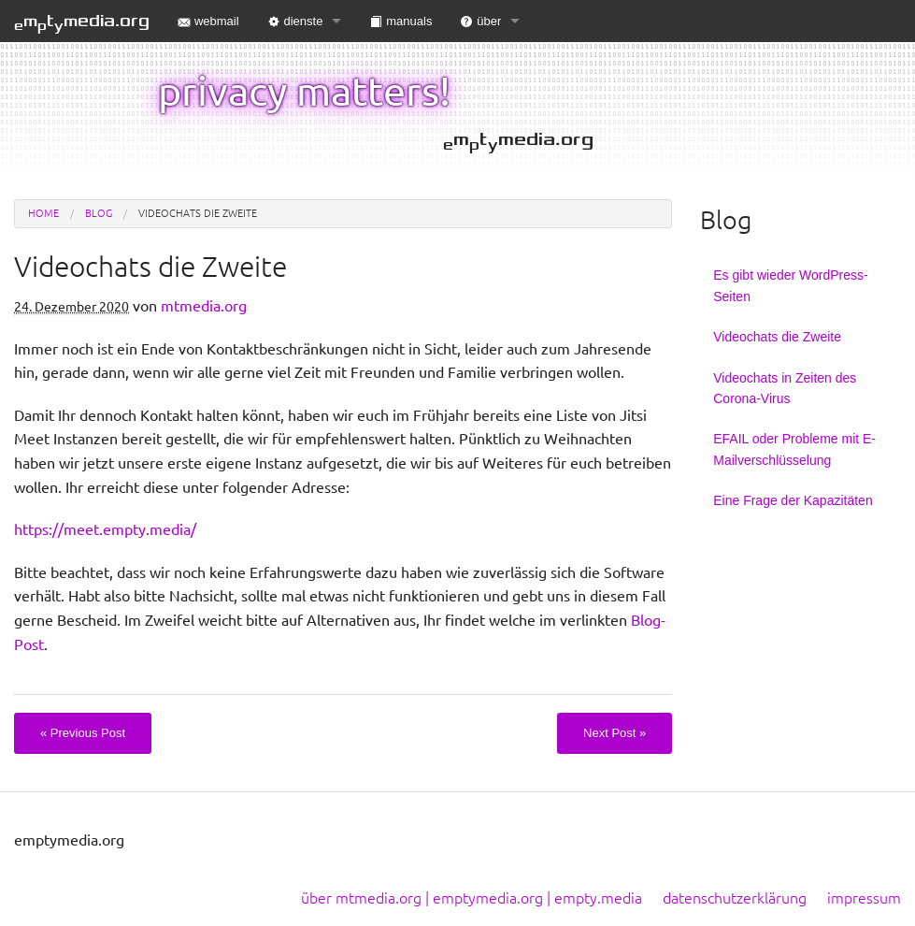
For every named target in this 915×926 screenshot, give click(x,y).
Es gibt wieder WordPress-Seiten (790, 285)
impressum (864, 898)
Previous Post (82, 733)
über (480, 21)
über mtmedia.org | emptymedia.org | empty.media (471, 898)
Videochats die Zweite (777, 336)
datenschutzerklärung (735, 898)
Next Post (614, 733)
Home (43, 213)
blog (98, 213)
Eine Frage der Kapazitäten (792, 500)
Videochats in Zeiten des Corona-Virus (784, 388)
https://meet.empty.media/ (105, 529)
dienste (295, 21)
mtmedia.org (82, 22)
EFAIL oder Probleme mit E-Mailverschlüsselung (794, 449)
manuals (400, 21)
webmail (208, 21)
